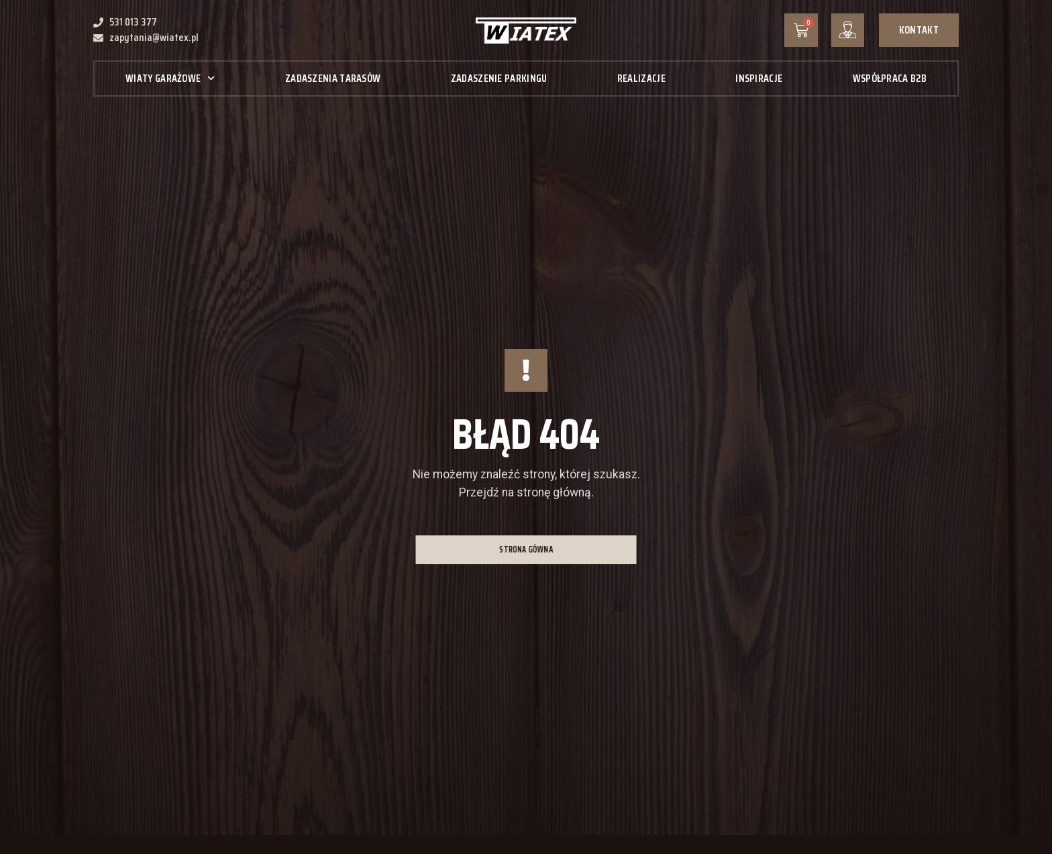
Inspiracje (758, 78)
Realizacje (641, 78)
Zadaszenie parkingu (499, 78)
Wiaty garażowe (170, 78)
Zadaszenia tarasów (332, 78)
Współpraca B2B (890, 78)
